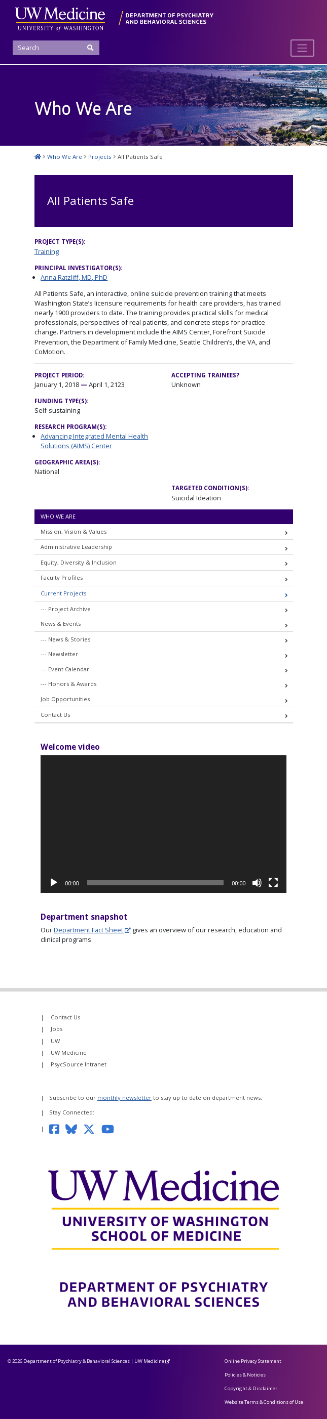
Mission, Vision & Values (73, 531)
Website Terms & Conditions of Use (264, 1402)
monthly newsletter (124, 1097)
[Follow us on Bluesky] (74, 1128)
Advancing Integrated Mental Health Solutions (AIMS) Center (94, 441)
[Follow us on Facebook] (57, 1128)
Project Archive (69, 609)
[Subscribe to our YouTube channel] (111, 1128)
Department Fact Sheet (88, 929)
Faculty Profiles (62, 577)
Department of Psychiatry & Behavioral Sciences (76, 1361)
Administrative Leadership (76, 546)
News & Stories (69, 639)
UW (55, 1041)
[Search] (56, 47)
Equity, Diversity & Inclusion (79, 562)
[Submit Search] (91, 47)
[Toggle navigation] (302, 48)
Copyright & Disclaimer (251, 1388)
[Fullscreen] (273, 883)
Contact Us (55, 714)
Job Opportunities (65, 699)
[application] (163, 824)
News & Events (61, 623)
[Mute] (257, 883)
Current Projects (63, 593)
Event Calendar (68, 669)
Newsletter (63, 654)
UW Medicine (69, 1052)
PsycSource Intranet (78, 1064)
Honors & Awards (72, 683)
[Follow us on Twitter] (92, 1128)
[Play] (54, 883)
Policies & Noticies (245, 1374)
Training (46, 251)
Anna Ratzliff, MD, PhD (74, 277)
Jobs (56, 1029)
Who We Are (58, 516)
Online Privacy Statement (253, 1361)
